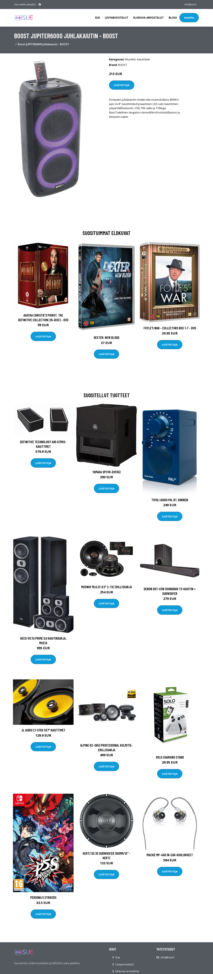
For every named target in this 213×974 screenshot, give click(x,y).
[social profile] (39, 4)
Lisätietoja (121, 85)
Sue (97, 17)
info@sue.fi (190, 4)
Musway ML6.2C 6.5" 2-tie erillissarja (106, 587)
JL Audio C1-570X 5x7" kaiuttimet (43, 730)
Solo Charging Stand (170, 757)
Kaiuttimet (143, 59)
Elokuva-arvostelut (148, 17)
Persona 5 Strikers (43, 897)
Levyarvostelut (116, 17)
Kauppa (189, 17)
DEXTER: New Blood (106, 337)
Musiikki (130, 59)
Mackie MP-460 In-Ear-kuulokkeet (170, 855)
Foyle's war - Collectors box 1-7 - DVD (170, 328)
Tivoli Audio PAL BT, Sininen (169, 500)
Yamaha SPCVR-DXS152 (106, 472)
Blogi (173, 17)
